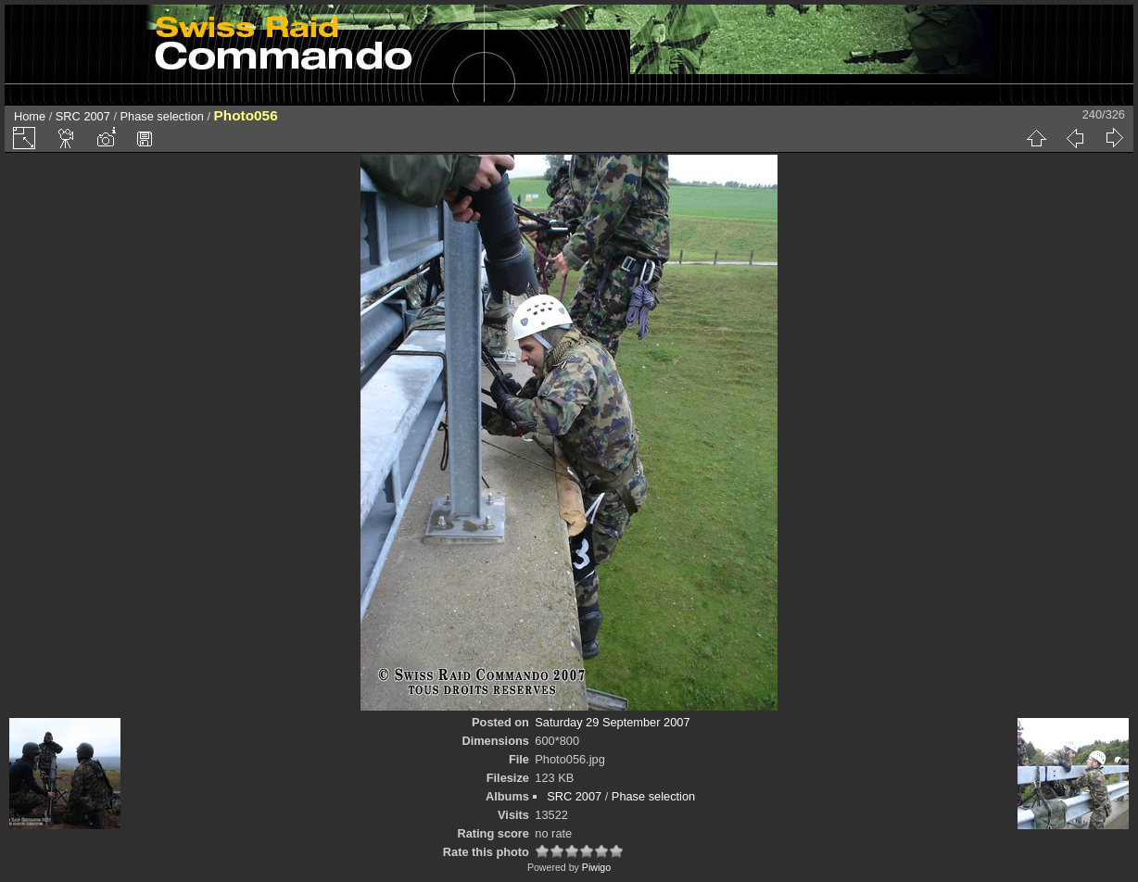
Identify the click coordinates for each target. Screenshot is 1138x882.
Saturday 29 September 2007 (612, 722)
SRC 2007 (83, 116)
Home (29, 116)
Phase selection (162, 116)
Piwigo (596, 867)
